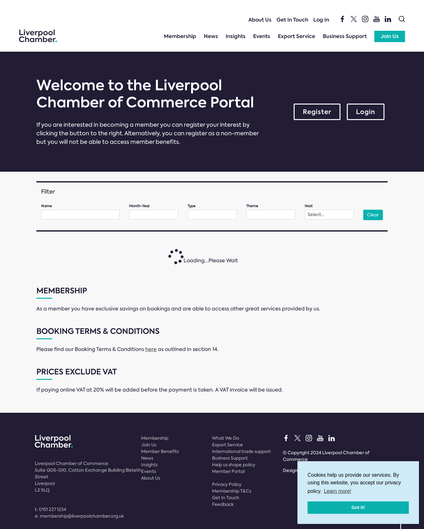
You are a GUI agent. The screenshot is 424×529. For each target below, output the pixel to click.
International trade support (241, 451)
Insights (236, 36)
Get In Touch (292, 19)
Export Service (296, 36)
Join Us (390, 36)
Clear (373, 215)
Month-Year (139, 206)
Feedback (223, 504)
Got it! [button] (358, 507)
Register (317, 111)
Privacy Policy (226, 484)
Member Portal (228, 471)
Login (365, 111)
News (211, 36)
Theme (252, 206)
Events (261, 36)
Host (309, 206)
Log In (321, 19)
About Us (259, 19)
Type (192, 206)
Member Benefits (160, 451)
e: (79, 516)
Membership (180, 36)
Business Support (345, 36)
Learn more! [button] (337, 491)
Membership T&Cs (231, 491)
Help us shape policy (233, 465)
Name (46, 206)
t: (50, 509)
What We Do (225, 438)
